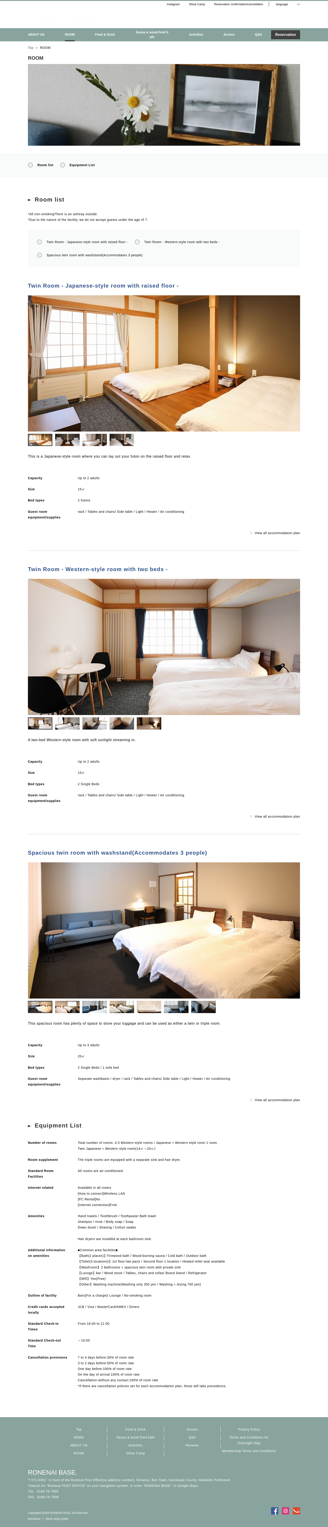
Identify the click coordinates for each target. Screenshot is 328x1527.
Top (79, 1429)
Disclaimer (34, 1518)
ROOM (78, 1453)
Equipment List (77, 165)
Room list (40, 165)
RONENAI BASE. (52, 1472)
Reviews (192, 1445)
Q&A (192, 1437)
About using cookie (56, 1518)
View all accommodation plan (275, 533)
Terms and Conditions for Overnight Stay (249, 1440)
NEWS (79, 1437)
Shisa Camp (135, 1453)
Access (192, 1429)
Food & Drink (135, 1429)
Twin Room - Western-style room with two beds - (177, 241)
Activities (135, 1445)
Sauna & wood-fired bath (135, 1437)
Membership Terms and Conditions (249, 1451)
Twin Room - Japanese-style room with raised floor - (82, 241)
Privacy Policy (249, 1429)
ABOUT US (79, 1445)
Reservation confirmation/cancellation (238, 4)
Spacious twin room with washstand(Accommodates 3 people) (90, 255)
